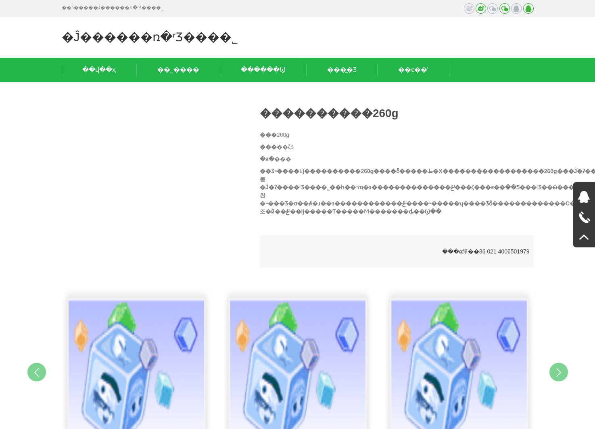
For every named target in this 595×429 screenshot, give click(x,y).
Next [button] (558, 372)
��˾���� (178, 69)
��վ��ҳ (99, 69)
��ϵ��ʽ (413, 69)
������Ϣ (263, 69)
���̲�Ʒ (342, 69)
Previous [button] (36, 372)
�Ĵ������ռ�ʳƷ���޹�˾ (150, 37)
